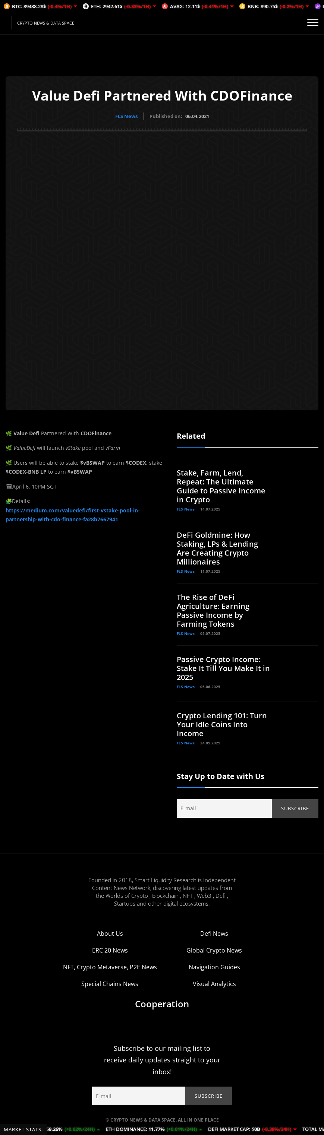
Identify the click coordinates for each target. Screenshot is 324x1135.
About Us (110, 933)
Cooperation (162, 1003)
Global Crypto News (214, 950)
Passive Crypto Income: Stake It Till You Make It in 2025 (223, 668)
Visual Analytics (214, 983)
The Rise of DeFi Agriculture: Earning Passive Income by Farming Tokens (213, 610)
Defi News (214, 933)
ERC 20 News (110, 950)
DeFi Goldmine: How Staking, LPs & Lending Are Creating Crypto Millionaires (217, 548)
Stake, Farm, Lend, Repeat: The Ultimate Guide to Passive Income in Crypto (221, 485)
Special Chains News (109, 983)
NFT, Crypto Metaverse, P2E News (110, 967)
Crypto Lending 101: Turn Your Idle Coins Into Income (222, 724)
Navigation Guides (214, 967)
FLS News (126, 116)
